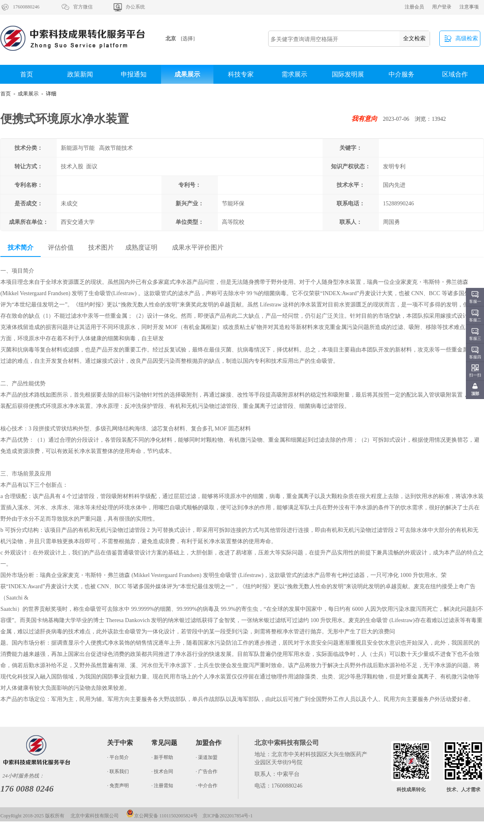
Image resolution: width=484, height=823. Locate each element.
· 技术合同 (162, 771)
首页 (26, 74)
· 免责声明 (118, 785)
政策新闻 (80, 74)
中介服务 (401, 74)
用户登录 (441, 7)
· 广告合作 (206, 771)
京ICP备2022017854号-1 (228, 816)
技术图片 (101, 247)
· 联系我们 (118, 771)
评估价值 (61, 247)
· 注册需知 (162, 785)
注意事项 (469, 7)
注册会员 (414, 7)
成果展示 (187, 74)
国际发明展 (348, 74)
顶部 (475, 393)
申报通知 (134, 74)
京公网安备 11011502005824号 (162, 816)
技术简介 (20, 247)
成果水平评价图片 (197, 247)
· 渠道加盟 (206, 757)
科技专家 (241, 74)
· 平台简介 (118, 757)
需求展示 (294, 74)
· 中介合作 (206, 785)
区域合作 (455, 74)
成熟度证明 (141, 247)
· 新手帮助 (162, 757)
